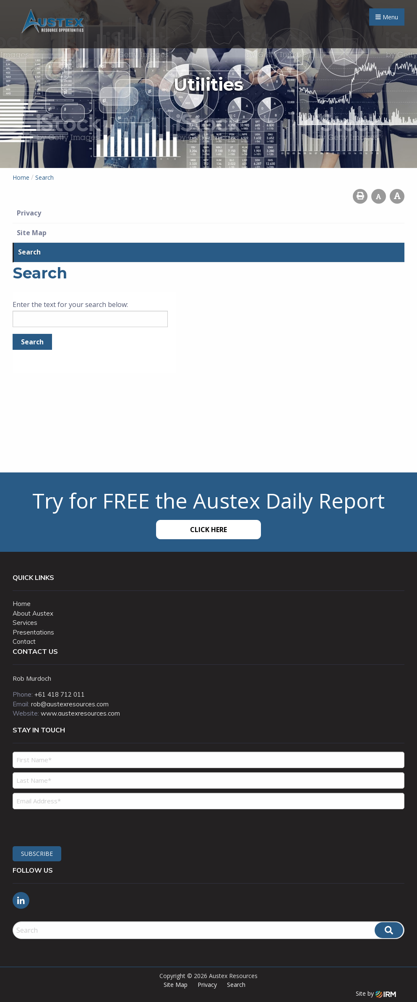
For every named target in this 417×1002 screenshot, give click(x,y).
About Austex (33, 613)
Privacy (29, 213)
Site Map (32, 232)
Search (29, 252)
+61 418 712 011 (59, 694)
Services (25, 623)
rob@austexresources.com (70, 704)
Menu (386, 17)
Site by (376, 993)
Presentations (33, 632)
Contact (24, 641)
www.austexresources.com (80, 713)
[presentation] (64, 826)
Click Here (208, 529)
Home (22, 604)
